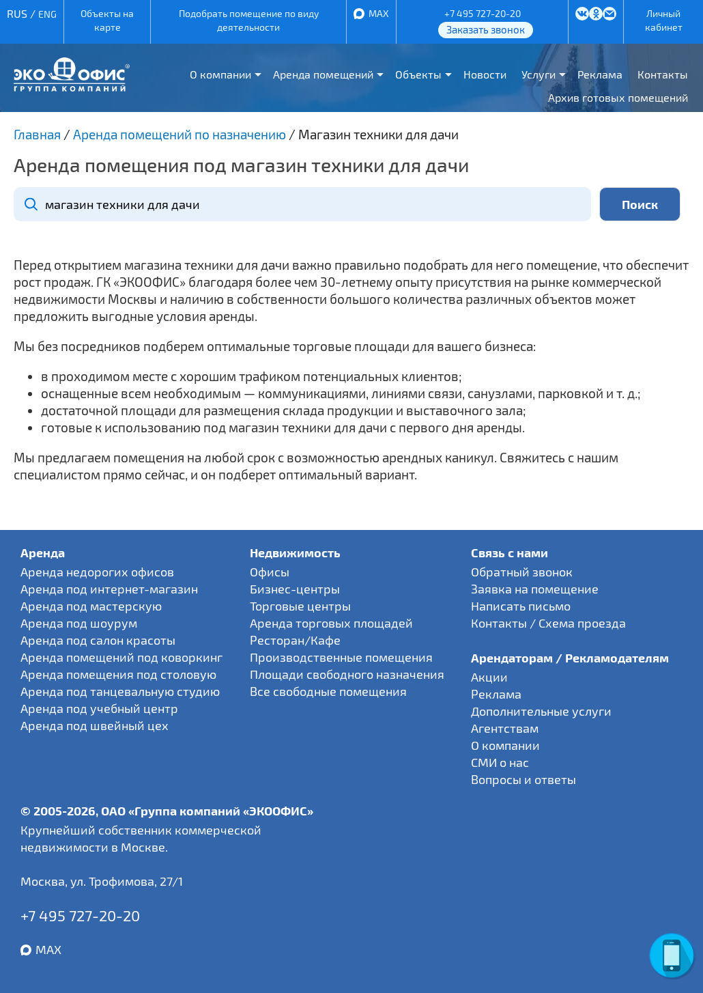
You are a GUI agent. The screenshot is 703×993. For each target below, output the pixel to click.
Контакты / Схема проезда (548, 622)
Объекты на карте (107, 20)
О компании (220, 74)
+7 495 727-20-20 (482, 13)
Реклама (599, 74)
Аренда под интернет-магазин (109, 588)
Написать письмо (521, 605)
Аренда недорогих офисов (97, 571)
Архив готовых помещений (618, 97)
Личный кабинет (664, 20)
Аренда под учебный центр (99, 708)
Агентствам (505, 728)
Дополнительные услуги (541, 710)
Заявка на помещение (535, 588)
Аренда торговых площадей (331, 622)
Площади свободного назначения (347, 674)
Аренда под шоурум (78, 622)
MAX (379, 13)
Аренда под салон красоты (97, 639)
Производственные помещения (341, 657)
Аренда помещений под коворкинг (121, 657)
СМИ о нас (500, 762)
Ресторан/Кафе (295, 639)
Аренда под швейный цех (94, 725)
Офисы (269, 571)
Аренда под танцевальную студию (120, 691)
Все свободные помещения (328, 691)
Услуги (538, 74)
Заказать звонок (485, 29)
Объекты (418, 74)
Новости (484, 74)
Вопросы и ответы (523, 779)
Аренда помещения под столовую (118, 674)
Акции (489, 676)
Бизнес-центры (295, 588)
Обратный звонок (522, 571)
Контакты (662, 74)
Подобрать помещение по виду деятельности (249, 20)
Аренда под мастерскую (91, 605)
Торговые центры (300, 605)
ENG (47, 14)
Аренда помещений (323, 74)
